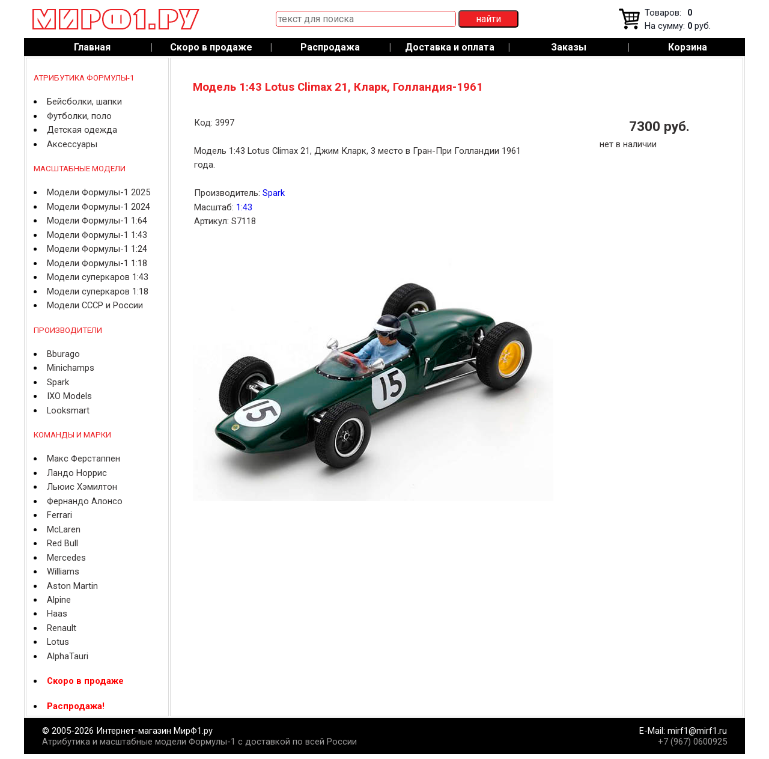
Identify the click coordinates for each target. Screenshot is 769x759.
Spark (58, 382)
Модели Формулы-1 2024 (98, 206)
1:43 (244, 207)
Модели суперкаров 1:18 (97, 291)
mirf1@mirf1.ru (697, 730)
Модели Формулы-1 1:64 (97, 220)
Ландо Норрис (77, 473)
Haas (57, 613)
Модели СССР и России (95, 305)
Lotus (58, 641)
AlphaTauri (67, 656)
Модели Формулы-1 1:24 (97, 248)
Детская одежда (82, 129)
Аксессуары (72, 144)
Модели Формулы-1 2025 (98, 192)
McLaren (64, 529)
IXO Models (69, 396)
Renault (61, 628)
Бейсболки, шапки (84, 101)
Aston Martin (72, 586)
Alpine (59, 599)
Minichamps (70, 367)
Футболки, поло (79, 116)
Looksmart (68, 410)
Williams (63, 571)
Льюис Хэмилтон (82, 486)
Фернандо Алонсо (85, 501)
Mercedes (66, 557)
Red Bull (62, 543)
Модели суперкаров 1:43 (97, 277)
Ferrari (59, 515)
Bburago (63, 354)
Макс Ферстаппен (83, 458)
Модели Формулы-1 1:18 (97, 263)
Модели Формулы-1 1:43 (97, 235)
